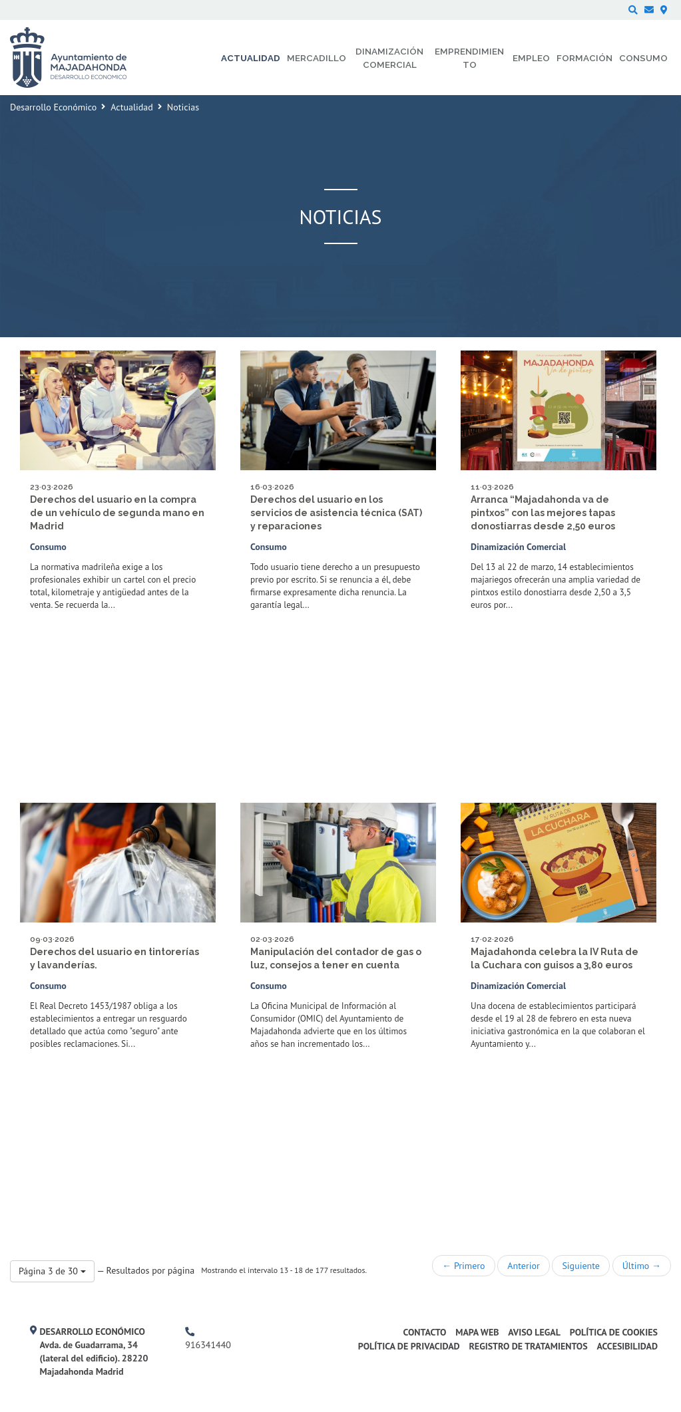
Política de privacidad (409, 1346)
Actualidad (131, 107)
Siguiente (580, 1266)
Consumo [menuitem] (643, 58)
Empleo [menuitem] (531, 58)
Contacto (425, 1332)
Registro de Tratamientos (528, 1346)
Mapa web (477, 1332)
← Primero (463, 1266)
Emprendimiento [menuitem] (469, 58)
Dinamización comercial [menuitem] (389, 58)
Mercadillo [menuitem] (316, 58)
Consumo (48, 547)
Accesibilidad (627, 1346)
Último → (641, 1266)
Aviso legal (534, 1332)
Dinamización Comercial (518, 547)
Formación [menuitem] (584, 58)
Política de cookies (614, 1332)
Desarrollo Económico (53, 107)
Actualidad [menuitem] (250, 58)
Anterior (523, 1266)
